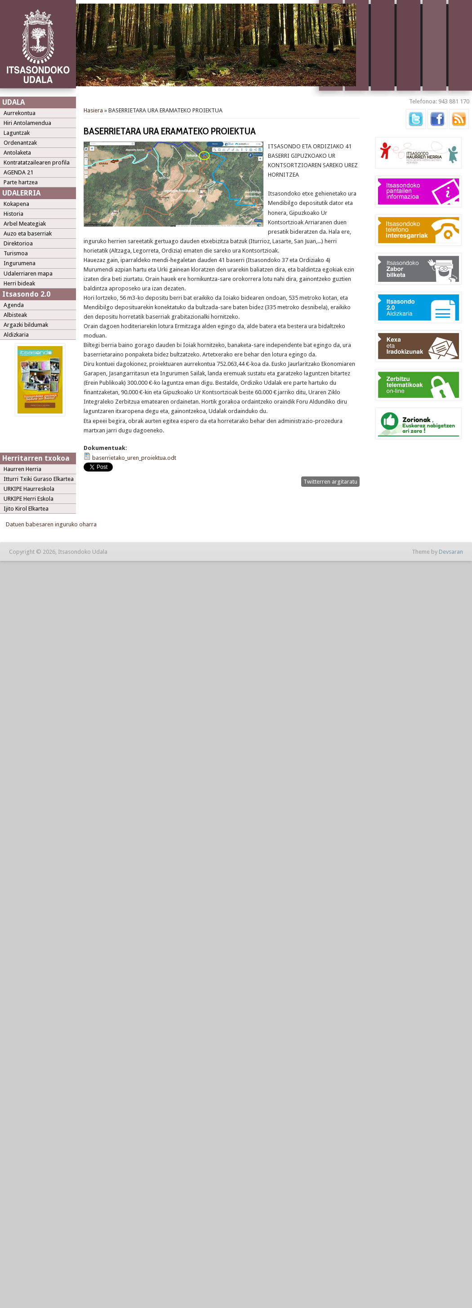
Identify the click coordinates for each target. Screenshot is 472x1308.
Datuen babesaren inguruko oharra (51, 524)
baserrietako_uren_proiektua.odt (134, 457)
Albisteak (15, 314)
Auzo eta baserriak (28, 233)
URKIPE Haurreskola (29, 488)
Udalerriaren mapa (28, 273)
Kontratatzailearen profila (37, 162)
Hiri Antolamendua (27, 123)
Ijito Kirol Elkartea (26, 508)
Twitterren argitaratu (330, 481)
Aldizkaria (16, 334)
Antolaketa (17, 152)
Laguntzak (17, 132)
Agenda (14, 305)
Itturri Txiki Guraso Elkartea (39, 479)
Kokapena (16, 203)
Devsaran (451, 551)
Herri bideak (19, 283)
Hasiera (93, 110)
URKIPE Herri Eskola (28, 498)
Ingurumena (20, 263)
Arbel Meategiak (25, 223)
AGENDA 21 (18, 172)
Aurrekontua (20, 113)
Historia (13, 213)
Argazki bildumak (26, 324)
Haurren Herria (22, 469)
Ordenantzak (20, 142)
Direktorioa (18, 243)
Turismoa (16, 253)
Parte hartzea (21, 182)
